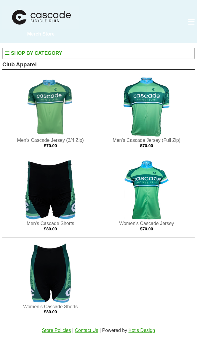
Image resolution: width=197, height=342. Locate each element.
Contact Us (86, 330)
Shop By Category (33, 53)
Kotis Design (142, 330)
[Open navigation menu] (191, 22)
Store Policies (56, 330)
